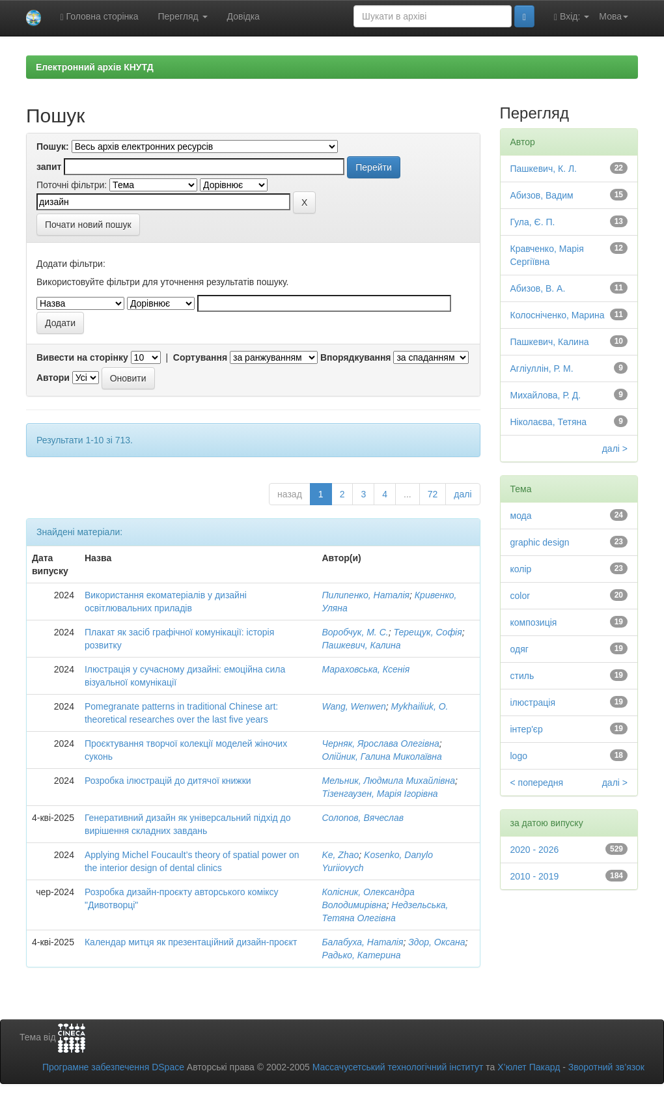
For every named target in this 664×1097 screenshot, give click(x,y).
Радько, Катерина (361, 955)
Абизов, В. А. (538, 288)
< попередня (537, 782)
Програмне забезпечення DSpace (113, 1067)
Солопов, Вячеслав (363, 817)
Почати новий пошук (88, 224)
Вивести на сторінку (82, 357)
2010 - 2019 (534, 876)
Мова (613, 16)
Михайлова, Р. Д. (545, 395)
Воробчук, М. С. (355, 632)
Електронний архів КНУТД (95, 67)
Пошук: (52, 146)
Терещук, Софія (427, 632)
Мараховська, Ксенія (365, 669)
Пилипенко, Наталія (365, 595)
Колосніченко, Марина (557, 315)
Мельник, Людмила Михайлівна (388, 780)
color (520, 595)
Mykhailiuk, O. (420, 706)
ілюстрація (532, 702)
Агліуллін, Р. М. (542, 368)
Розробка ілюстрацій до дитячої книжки (168, 780)
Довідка (243, 16)
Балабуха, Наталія (362, 942)
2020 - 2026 (534, 849)
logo (518, 756)
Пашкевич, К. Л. (543, 168)
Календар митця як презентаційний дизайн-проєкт (191, 942)
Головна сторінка (100, 16)
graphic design (540, 542)
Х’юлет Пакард (528, 1067)
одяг (519, 649)
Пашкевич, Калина (361, 645)
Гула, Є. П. (532, 222)
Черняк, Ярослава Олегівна (380, 743)
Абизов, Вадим (542, 195)
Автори (53, 377)
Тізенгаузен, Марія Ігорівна (379, 793)
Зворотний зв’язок (606, 1067)
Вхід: (571, 16)
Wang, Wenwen (353, 706)
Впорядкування (355, 357)
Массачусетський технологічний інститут (398, 1067)
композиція (533, 622)
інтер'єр (526, 729)
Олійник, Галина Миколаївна (381, 756)
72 (433, 494)
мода (521, 515)
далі (462, 494)
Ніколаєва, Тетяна (548, 422)
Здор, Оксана (436, 942)
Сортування (200, 357)
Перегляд (183, 16)
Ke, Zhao (340, 855)
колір (521, 569)
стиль (522, 676)
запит (48, 166)
